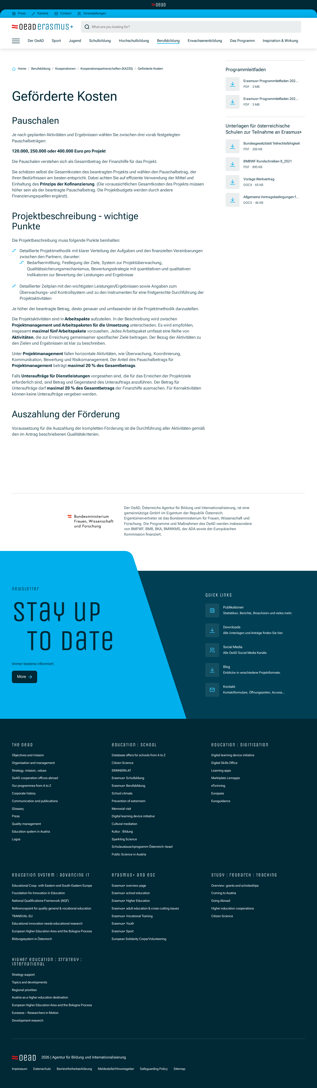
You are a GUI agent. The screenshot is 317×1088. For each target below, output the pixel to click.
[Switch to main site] (158, 5)
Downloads (232, 627)
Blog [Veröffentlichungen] (227, 667)
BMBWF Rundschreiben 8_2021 (269, 161)
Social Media (234, 647)
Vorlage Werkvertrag (260, 179)
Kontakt (229, 686)
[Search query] (191, 27)
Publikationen (253, 607)
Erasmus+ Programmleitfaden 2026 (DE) (271, 81)
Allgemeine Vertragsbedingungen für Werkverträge (271, 197)
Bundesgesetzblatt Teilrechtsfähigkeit (271, 143)
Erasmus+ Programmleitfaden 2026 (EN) (271, 99)
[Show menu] (16, 41)
